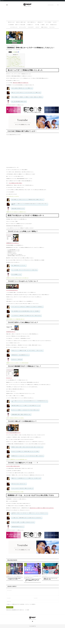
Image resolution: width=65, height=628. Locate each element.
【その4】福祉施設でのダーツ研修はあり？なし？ (15, 63)
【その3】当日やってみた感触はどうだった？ (14, 62)
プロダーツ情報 (37, 24)
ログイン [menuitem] (3, 0)
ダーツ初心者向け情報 (11, 24)
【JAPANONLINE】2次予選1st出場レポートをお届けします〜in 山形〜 (14, 579)
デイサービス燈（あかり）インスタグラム (12, 196)
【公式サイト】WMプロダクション (31, 22)
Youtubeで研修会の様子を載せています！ (14, 57)
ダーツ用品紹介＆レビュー (30, 24)
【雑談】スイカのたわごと (44, 27)
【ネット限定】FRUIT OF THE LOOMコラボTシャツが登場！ (15, 491)
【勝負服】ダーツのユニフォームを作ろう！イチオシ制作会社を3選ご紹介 (17, 362)
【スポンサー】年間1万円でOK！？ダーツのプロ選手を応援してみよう (16, 459)
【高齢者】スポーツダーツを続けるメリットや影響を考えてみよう (16, 211)
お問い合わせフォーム (40, 22)
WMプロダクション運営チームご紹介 (20, 22)
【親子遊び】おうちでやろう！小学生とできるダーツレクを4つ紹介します (17, 277)
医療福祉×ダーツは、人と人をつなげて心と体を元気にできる (15, 66)
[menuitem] (0, 0)
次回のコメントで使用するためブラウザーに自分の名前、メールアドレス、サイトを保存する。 (21, 604)
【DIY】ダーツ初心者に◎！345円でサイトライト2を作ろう (15, 417)
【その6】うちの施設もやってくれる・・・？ (14, 65)
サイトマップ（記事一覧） (48, 22)
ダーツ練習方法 (42, 24)
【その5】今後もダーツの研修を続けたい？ (14, 64)
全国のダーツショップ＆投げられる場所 (20, 24)
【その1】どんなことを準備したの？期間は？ (14, 59)
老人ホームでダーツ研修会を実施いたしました (13, 56)
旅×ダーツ (47, 24)
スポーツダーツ (37, 27)
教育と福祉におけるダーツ (53, 24)
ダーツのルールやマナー (31, 27)
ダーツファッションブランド (22, 27)
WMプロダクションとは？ (11, 22)
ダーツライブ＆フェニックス (13, 27)
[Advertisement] (32, 15)
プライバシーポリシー (52, 27)
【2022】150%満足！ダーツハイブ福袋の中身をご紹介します (15, 319)
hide (17, 54)
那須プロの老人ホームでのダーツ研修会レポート (14, 58)
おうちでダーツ (55, 22)
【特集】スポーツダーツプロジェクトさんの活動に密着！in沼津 (50, 579)
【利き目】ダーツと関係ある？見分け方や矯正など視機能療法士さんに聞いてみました (32, 580)
